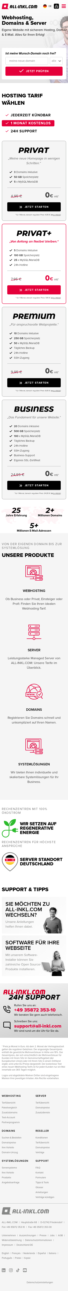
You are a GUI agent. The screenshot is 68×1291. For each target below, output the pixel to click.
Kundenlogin (56, 6)
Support (42, 1160)
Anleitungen (42, 1192)
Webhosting (11, 1095)
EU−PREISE (56, 215)
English (5, 1253)
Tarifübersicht (8, 1102)
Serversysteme (9, 1167)
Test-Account (8, 1117)
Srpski (27, 1258)
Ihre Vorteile (8, 1147)
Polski (18, 1258)
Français (16, 1253)
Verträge (40, 1152)
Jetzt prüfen (37, 71)
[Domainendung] (56, 61)
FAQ (38, 1167)
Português (7, 1258)
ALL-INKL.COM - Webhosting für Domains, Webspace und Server (19, 6)
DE (47, 6)
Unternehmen (9, 1235)
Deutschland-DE (25, 1244)
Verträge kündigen (45, 1197)
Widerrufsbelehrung (12, 1240)
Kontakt (40, 1172)
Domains (8, 1130)
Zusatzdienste (43, 1112)
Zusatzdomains (9, 1112)
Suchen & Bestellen (11, 1137)
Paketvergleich (9, 1107)
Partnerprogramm (11, 1122)
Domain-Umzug (10, 1152)
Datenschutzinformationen (38, 1240)
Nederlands (29, 1253)
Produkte (6, 1177)
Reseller (42, 1130)
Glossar (39, 1187)
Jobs (52, 1235)
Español (42, 1253)
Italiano (52, 1253)
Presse (43, 1235)
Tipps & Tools (42, 1182)
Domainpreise (43, 1107)
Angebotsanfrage (10, 1182)
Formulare (41, 1177)
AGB (60, 1235)
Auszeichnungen (27, 1235)
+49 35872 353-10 (35, 1010)
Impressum (7, 1244)
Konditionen (42, 1137)
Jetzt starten (37, 206)
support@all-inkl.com (37, 1026)
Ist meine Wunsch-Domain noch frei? (30, 53)
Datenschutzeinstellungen (40, 1282)
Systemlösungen (15, 1160)
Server (41, 1095)
